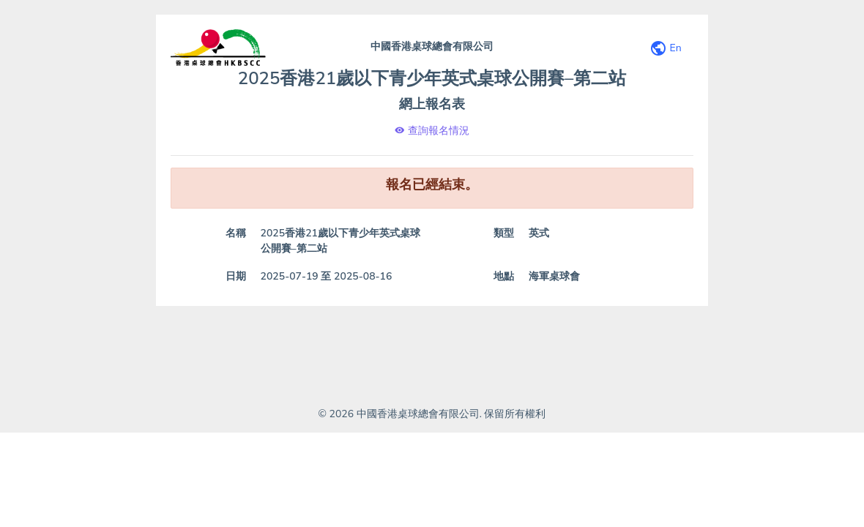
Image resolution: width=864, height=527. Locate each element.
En (665, 49)
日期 (236, 276)
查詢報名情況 (432, 131)
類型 (504, 233)
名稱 (236, 233)
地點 (504, 276)
